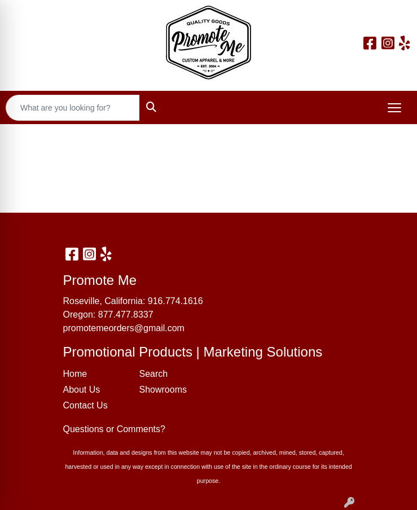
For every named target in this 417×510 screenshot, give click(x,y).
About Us (81, 389)
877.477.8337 (125, 314)
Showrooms (163, 389)
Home (75, 374)
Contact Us (85, 405)
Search (153, 374)
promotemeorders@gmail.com (124, 328)
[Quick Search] (73, 108)
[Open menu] (394, 107)
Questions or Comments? (114, 429)
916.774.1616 (175, 301)
